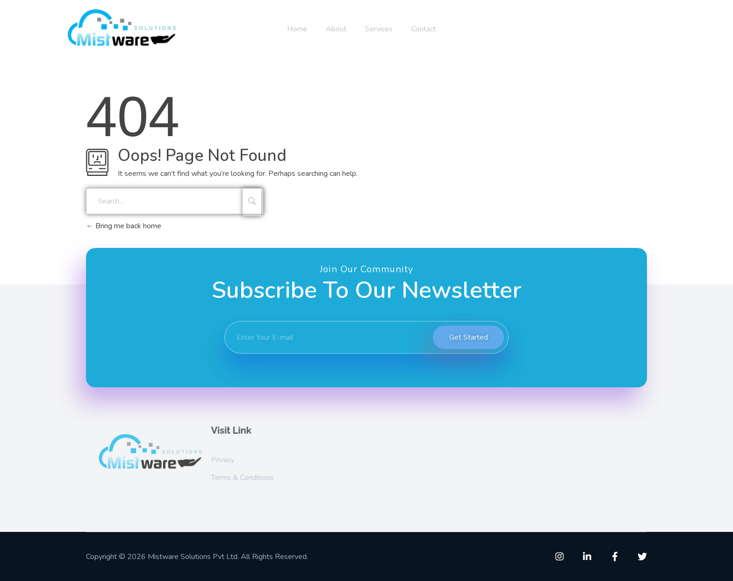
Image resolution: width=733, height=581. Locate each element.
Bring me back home (123, 226)
